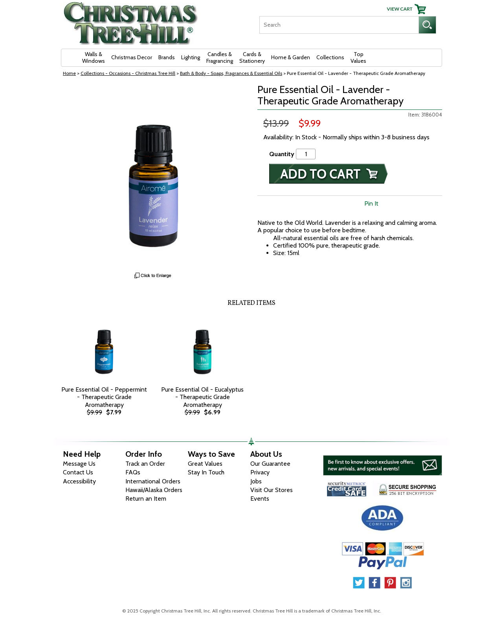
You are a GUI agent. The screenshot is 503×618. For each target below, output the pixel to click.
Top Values (358, 57)
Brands (166, 57)
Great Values (205, 463)
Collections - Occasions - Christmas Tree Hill (128, 73)
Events (259, 498)
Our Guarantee (270, 463)
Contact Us (78, 472)
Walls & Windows (93, 57)
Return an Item (145, 498)
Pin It (371, 203)
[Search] (339, 25)
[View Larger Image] (153, 176)
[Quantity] (306, 154)
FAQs (132, 472)
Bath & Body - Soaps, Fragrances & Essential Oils (231, 73)
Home (69, 73)
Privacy (260, 472)
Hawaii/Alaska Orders (153, 490)
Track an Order (145, 463)
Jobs (256, 481)
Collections (330, 57)
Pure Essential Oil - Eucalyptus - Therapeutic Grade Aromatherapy (202, 397)
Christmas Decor (131, 57)
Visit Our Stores (271, 490)
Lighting (190, 57)
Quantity (281, 154)
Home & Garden (290, 57)
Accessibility (79, 481)
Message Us (79, 463)
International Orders (152, 481)
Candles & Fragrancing (219, 57)
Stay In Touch (206, 472)
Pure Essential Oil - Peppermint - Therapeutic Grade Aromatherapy (104, 397)
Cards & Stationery (252, 57)
